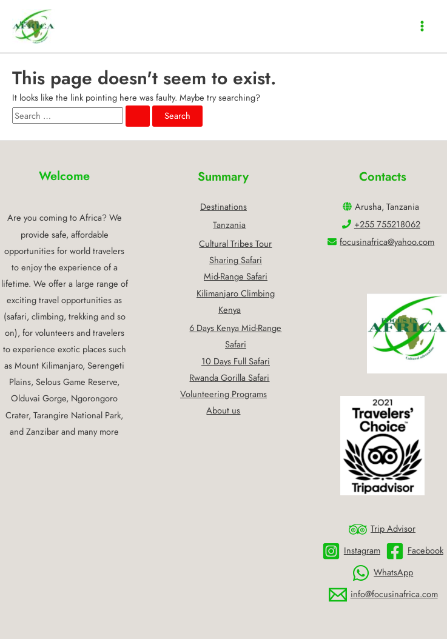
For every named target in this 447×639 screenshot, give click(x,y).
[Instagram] (351, 551)
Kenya (229, 309)
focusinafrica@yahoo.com (387, 241)
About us (223, 410)
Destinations (223, 206)
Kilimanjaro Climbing (236, 293)
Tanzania (229, 224)
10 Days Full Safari (235, 361)
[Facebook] (414, 551)
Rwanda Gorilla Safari (229, 377)
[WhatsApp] (382, 573)
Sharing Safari (235, 259)
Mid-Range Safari (235, 276)
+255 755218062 (387, 224)
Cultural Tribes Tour (235, 243)
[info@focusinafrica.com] (383, 595)
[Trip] (382, 529)
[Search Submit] (138, 116)
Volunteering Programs (223, 393)
